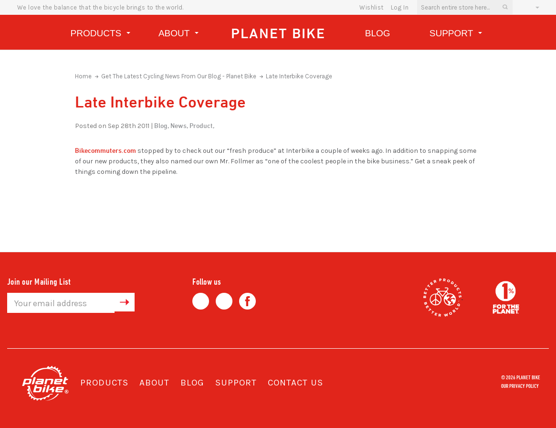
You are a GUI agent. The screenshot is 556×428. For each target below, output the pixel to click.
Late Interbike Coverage (299, 76)
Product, (201, 125)
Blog (377, 33)
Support (456, 34)
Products (100, 34)
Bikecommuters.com (105, 150)
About (178, 34)
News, (179, 125)
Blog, (161, 125)
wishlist (371, 7)
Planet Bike (278, 33)
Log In (400, 7)
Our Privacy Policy (520, 385)
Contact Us (295, 382)
